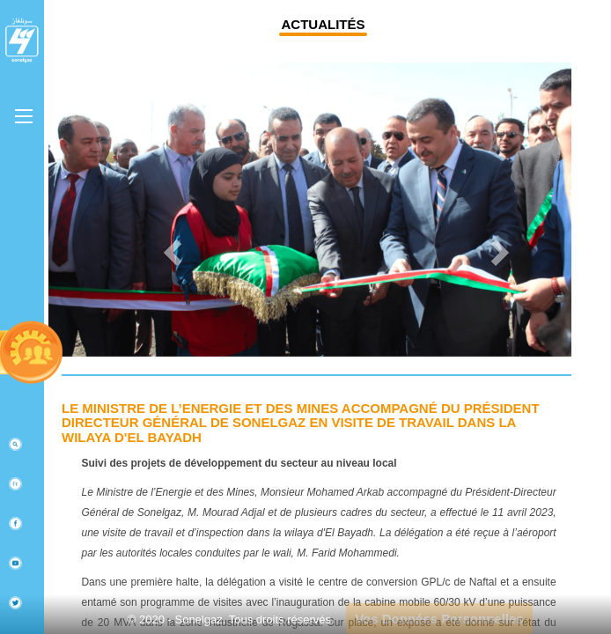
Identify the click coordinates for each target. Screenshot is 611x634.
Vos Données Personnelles (439, 618)
